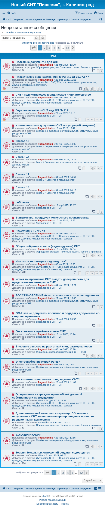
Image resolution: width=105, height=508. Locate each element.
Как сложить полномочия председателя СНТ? (48, 379)
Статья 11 (22, 174)
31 (87, 273)
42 (101, 373)
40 (92, 373)
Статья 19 (22, 141)
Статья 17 (22, 156)
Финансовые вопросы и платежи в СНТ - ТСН (61, 352)
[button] (33, 47)
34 (101, 273)
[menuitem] (11, 13)
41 (96, 373)
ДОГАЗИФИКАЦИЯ (28, 434)
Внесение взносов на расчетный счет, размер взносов (54, 346)
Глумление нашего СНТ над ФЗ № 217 (42, 110)
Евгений (42, 422)
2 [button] (44, 48)
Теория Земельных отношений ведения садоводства (53, 452)
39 (101, 119)
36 (87, 119)
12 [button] (67, 48)
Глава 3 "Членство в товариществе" (55, 180)
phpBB (45, 496)
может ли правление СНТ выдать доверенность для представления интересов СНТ (50, 281)
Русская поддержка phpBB (52, 500)
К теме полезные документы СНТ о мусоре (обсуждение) (55, 125)
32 (92, 273)
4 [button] (54, 48)
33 (96, 273)
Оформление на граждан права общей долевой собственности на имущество (47, 396)
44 (96, 464)
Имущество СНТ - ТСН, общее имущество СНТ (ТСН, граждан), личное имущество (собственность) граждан (53, 101)
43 (92, 464)
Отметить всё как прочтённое (38, 42)
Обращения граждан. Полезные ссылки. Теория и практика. (68, 67)
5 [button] (59, 48)
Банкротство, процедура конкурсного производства (52, 217)
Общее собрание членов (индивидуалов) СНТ (48, 246)
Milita (40, 400)
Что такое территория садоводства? (41, 261)
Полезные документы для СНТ (37, 62)
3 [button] (49, 48)
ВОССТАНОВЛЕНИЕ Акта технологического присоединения (57, 295)
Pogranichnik (45, 65)
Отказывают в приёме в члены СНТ (41, 331)
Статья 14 (22, 187)
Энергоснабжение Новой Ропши (38, 361)
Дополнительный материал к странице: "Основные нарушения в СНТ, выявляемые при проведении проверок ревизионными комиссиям (53, 416)
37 (92, 119)
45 (101, 464)
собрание (22, 202)
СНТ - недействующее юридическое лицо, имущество (53, 94)
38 (96, 119)
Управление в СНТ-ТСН (49, 115)
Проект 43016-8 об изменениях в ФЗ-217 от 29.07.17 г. (52, 76)
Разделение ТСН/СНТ (30, 230)
